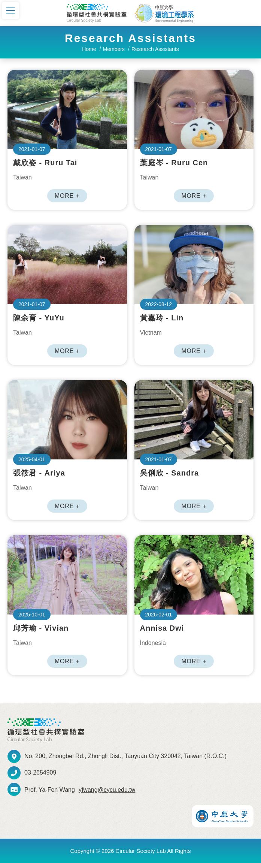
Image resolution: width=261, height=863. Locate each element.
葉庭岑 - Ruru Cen (194, 109)
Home (89, 49)
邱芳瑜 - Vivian (67, 575)
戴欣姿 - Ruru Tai (67, 109)
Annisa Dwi (194, 575)
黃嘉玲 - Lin (194, 264)
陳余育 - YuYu (67, 264)
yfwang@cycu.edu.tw (107, 790)
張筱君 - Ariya (67, 419)
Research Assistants (155, 49)
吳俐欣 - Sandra (194, 419)
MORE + (67, 196)
